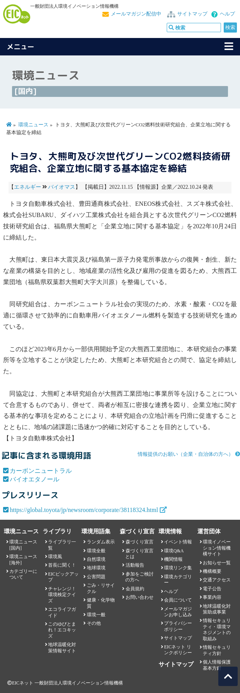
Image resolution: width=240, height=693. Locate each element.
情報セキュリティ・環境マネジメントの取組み (217, 629)
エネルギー (27, 187)
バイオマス (61, 187)
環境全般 (96, 550)
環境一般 (96, 614)
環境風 (55, 556)
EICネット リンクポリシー (178, 649)
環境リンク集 (178, 568)
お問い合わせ (140, 597)
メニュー (20, 47)
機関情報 (173, 559)
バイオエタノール (34, 479)
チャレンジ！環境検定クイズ (62, 594)
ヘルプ (227, 14)
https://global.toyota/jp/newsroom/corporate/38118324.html (84, 510)
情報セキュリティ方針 (217, 650)
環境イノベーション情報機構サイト (217, 548)
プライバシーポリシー (178, 626)
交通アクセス (217, 580)
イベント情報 (178, 542)
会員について (178, 600)
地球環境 (96, 568)
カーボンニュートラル (41, 470)
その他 (94, 623)
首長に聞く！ (62, 565)
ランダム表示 (101, 542)
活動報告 (135, 565)
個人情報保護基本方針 (217, 665)
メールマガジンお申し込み (178, 611)
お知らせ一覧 (217, 562)
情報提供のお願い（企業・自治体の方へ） (185, 454)
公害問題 (96, 576)
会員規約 (135, 588)
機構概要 (212, 571)
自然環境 (96, 559)
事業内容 (212, 597)
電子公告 (212, 588)
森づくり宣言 (140, 542)
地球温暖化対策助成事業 (217, 609)
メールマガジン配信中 (136, 14)
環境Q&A (173, 550)
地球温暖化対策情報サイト (62, 647)
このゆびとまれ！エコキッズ (62, 630)
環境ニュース (33, 125)
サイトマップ (192, 14)
